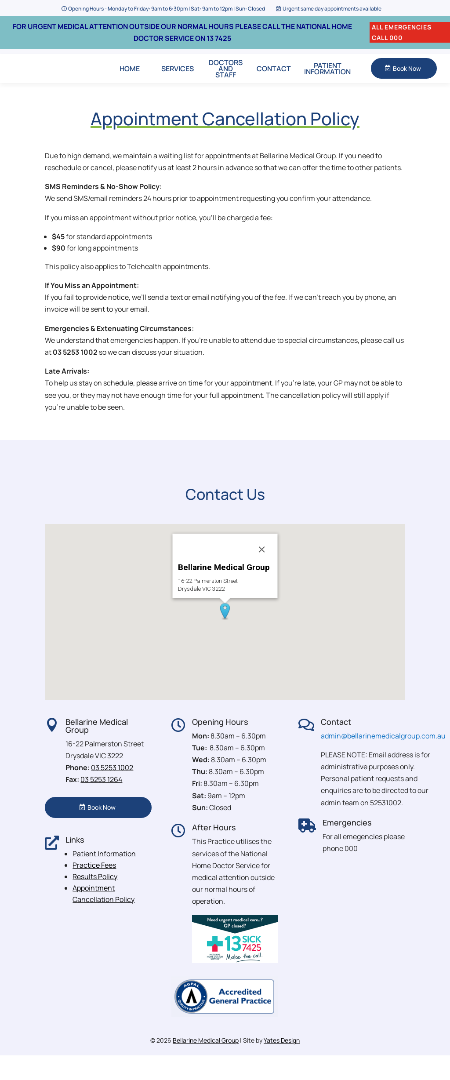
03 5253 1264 (101, 804)
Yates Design (282, 1065)
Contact (274, 80)
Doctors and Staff (226, 80)
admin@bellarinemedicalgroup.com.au (383, 760)
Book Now (407, 80)
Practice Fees (94, 889)
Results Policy (95, 900)
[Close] (261, 573)
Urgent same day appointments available (332, 8)
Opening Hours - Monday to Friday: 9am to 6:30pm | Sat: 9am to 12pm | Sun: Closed (166, 8)
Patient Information (327, 80)
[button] (225, 635)
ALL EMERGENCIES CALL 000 (402, 32)
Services (177, 80)
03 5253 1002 (112, 792)
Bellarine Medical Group (206, 1065)
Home (130, 80)
